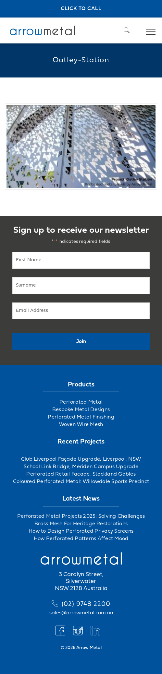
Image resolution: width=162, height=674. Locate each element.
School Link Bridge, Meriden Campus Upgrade (81, 466)
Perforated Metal (81, 402)
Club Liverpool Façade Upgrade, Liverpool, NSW (81, 459)
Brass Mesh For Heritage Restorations (81, 523)
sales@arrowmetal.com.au (81, 613)
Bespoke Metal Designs (81, 409)
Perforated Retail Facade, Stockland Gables (81, 474)
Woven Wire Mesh (81, 424)
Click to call (81, 8)
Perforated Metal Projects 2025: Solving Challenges (81, 516)
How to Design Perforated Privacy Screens (81, 531)
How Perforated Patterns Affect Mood (81, 538)
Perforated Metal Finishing (81, 417)
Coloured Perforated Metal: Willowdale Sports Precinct (81, 481)
